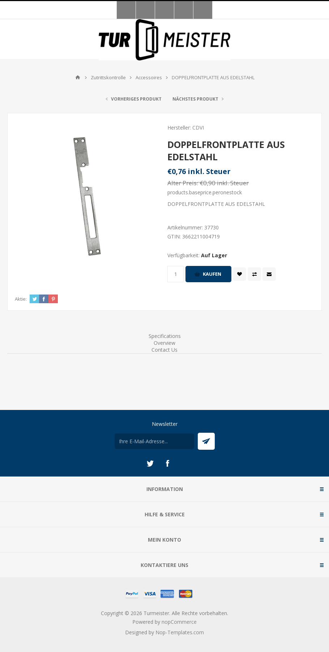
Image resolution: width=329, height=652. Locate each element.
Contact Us (164, 349)
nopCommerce (179, 621)
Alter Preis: (182, 183)
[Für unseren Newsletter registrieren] (154, 441)
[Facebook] (167, 463)
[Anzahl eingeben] (175, 274)
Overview (164, 342)
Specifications (165, 336)
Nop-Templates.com (179, 632)
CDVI (198, 127)
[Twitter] (150, 463)
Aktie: (21, 299)
